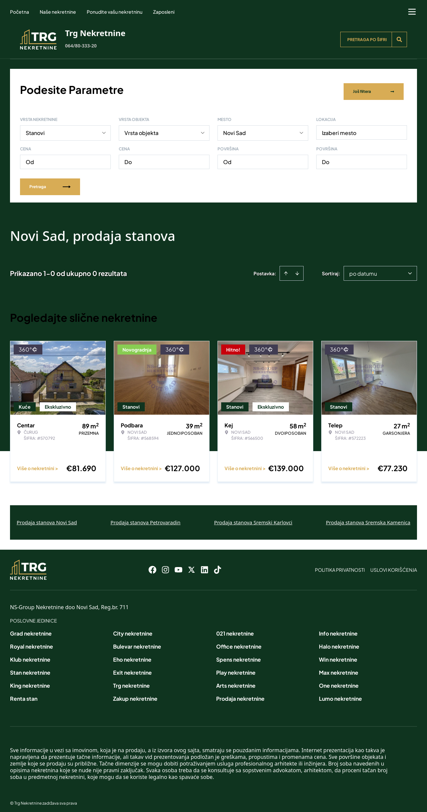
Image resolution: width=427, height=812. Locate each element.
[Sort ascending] (286, 269)
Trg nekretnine (131, 681)
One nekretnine (339, 681)
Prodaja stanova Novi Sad (47, 518)
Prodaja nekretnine (240, 694)
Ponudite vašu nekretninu (114, 12)
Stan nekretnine (30, 668)
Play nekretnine (236, 668)
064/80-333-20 (81, 45)
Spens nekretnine (238, 655)
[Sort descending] (297, 269)
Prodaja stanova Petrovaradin (145, 518)
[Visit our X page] (191, 565)
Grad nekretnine (31, 629)
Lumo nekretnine (340, 694)
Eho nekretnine (132, 655)
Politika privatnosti (340, 565)
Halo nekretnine (339, 642)
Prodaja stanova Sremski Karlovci (253, 518)
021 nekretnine (235, 629)
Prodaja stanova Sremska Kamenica (368, 518)
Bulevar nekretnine (137, 642)
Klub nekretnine (30, 655)
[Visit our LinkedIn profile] (204, 565)
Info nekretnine (338, 629)
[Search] (399, 39)
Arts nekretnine (236, 681)
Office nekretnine (239, 642)
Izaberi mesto (339, 128)
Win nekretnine (338, 655)
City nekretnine (132, 629)
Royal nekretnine (31, 642)
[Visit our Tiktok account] (218, 565)
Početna (19, 12)
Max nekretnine (338, 668)
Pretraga (50, 182)
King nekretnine (30, 681)
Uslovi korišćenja (393, 565)
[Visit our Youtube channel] (178, 565)
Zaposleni (163, 12)
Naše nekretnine (58, 12)
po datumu (363, 269)
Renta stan (23, 694)
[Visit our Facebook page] (152, 565)
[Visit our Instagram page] (165, 565)
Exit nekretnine (132, 668)
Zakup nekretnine (135, 694)
